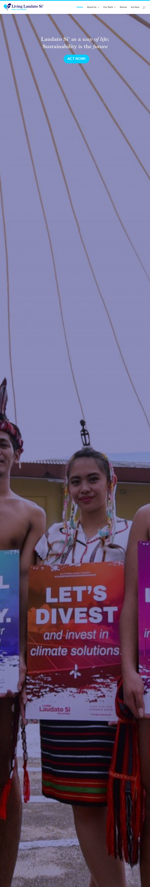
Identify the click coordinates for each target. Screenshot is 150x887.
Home (80, 7)
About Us (91, 7)
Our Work (108, 7)
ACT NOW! (76, 59)
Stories (123, 7)
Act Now (135, 7)
